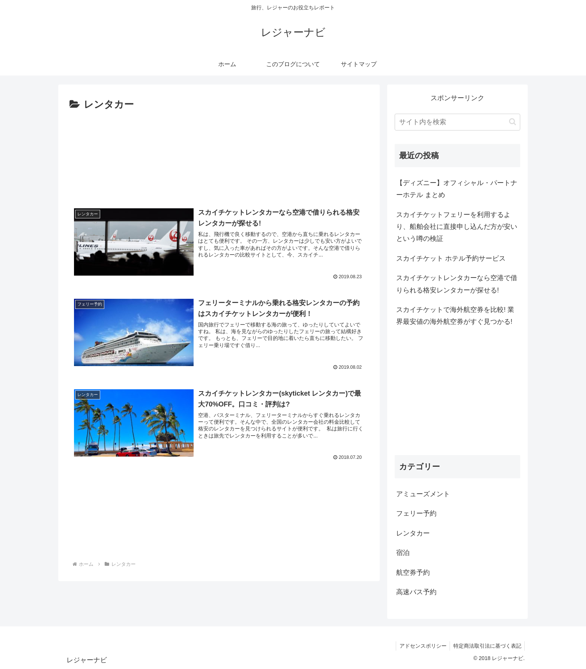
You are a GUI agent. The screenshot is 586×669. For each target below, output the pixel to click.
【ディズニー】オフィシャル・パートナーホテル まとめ (456, 189)
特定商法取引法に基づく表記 (487, 646)
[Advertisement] (219, 155)
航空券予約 (413, 572)
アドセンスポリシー (421, 646)
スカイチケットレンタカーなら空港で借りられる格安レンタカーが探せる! (456, 284)
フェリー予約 (416, 513)
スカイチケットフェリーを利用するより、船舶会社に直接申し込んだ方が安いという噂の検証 (456, 227)
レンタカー (413, 533)
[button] (512, 121)
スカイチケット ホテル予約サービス (451, 258)
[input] (457, 122)
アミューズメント (423, 494)
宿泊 (403, 552)
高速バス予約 (416, 592)
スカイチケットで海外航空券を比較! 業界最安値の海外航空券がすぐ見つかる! (455, 315)
